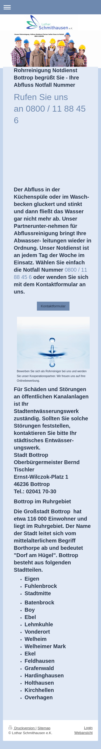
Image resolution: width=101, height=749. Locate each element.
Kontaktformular (53, 306)
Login (88, 728)
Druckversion (22, 728)
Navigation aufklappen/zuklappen (50, 7)
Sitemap (43, 728)
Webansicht (83, 733)
